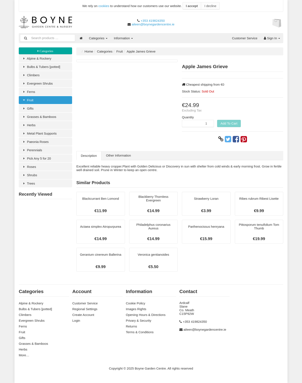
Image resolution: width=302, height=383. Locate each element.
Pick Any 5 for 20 (36, 158)
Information (123, 38)
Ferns (28, 92)
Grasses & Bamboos (39, 117)
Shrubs (29, 175)
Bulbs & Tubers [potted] (41, 67)
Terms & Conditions (140, 332)
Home (88, 51)
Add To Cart (229, 123)
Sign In (272, 38)
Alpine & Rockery (36, 58)
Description (89, 155)
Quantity (188, 117)
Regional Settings (84, 309)
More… (24, 355)
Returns (131, 326)
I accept (192, 6)
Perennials (32, 150)
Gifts (27, 108)
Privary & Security (138, 320)
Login (76, 320)
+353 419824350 (153, 20)
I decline (210, 6)
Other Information (118, 155)
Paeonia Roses (35, 142)
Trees (28, 183)
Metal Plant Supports (39, 133)
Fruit (27, 100)
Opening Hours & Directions (146, 315)
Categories (98, 38)
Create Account (83, 315)
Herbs (28, 125)
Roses (29, 167)
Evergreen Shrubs (37, 83)
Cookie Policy (135, 303)
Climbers (31, 75)
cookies (103, 6)
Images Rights (136, 309)
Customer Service (244, 38)
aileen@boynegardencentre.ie (153, 24)
